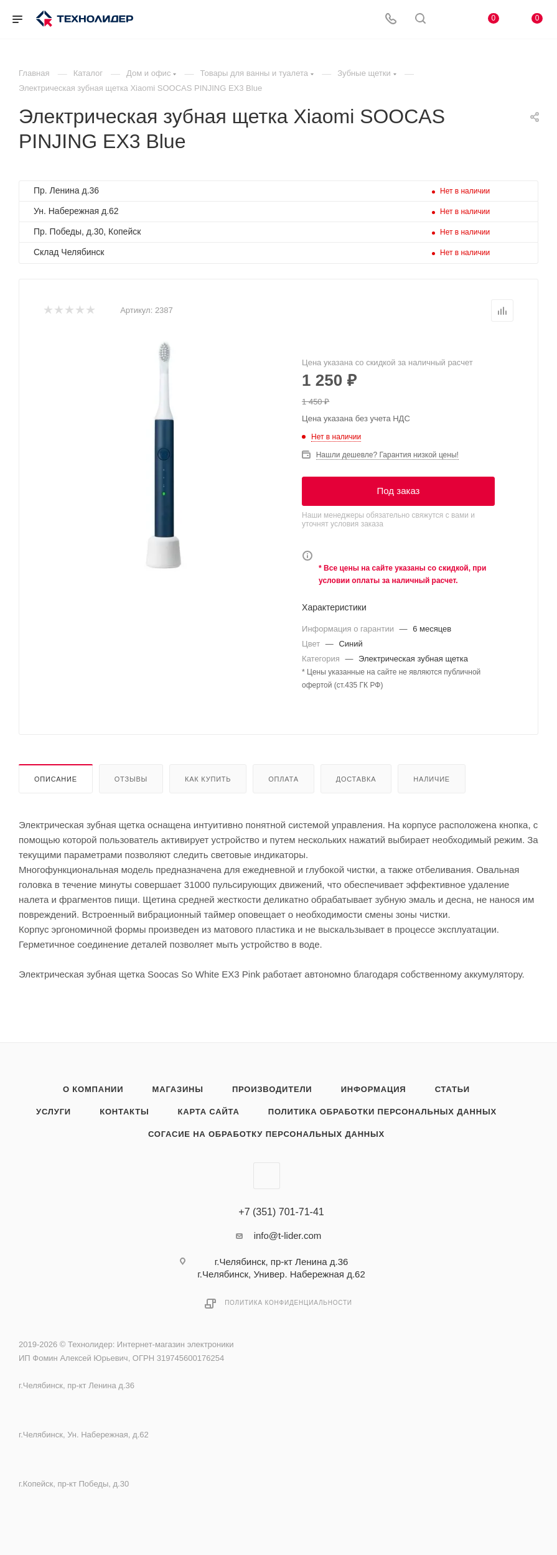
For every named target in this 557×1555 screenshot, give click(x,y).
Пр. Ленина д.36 (66, 190)
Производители (272, 1089)
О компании (93, 1089)
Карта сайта (209, 1111)
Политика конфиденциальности (288, 1302)
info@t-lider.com (288, 1235)
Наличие (431, 779)
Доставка (356, 779)
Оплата (283, 779)
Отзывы (131, 779)
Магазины (178, 1089)
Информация (373, 1089)
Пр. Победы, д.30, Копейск (87, 231)
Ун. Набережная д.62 (76, 211)
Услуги (53, 1111)
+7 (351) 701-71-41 (281, 1212)
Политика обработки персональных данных (382, 1111)
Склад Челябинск (69, 252)
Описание (55, 779)
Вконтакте (266, 1175)
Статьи (452, 1089)
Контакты (124, 1111)
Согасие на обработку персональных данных (266, 1134)
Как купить (208, 779)
